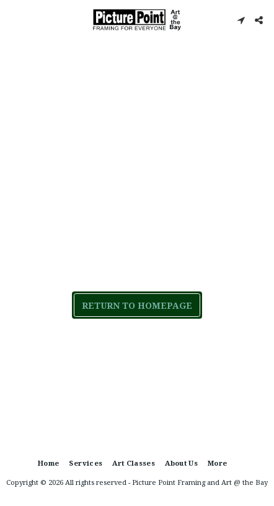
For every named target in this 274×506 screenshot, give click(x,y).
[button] (13, 19)
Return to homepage (137, 305)
